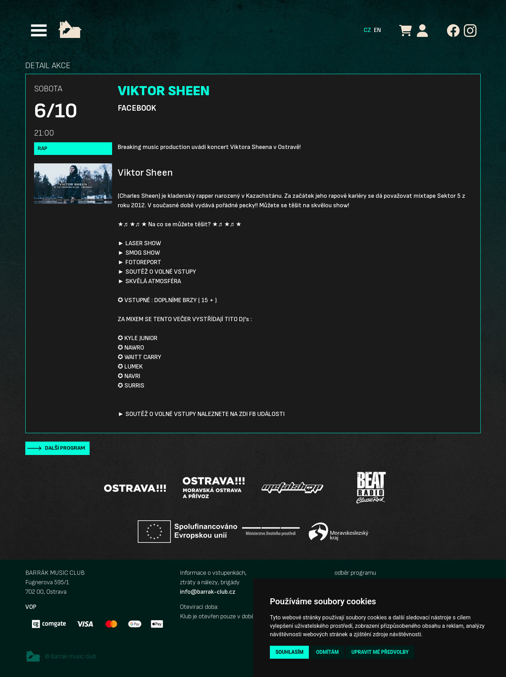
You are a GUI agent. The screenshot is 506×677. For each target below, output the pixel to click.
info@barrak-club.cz (207, 591)
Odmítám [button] (327, 652)
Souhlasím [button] (289, 652)
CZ (367, 30)
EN (377, 30)
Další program (65, 448)
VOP (30, 607)
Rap (42, 148)
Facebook (137, 108)
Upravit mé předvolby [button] (380, 652)
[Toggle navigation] (39, 30)
